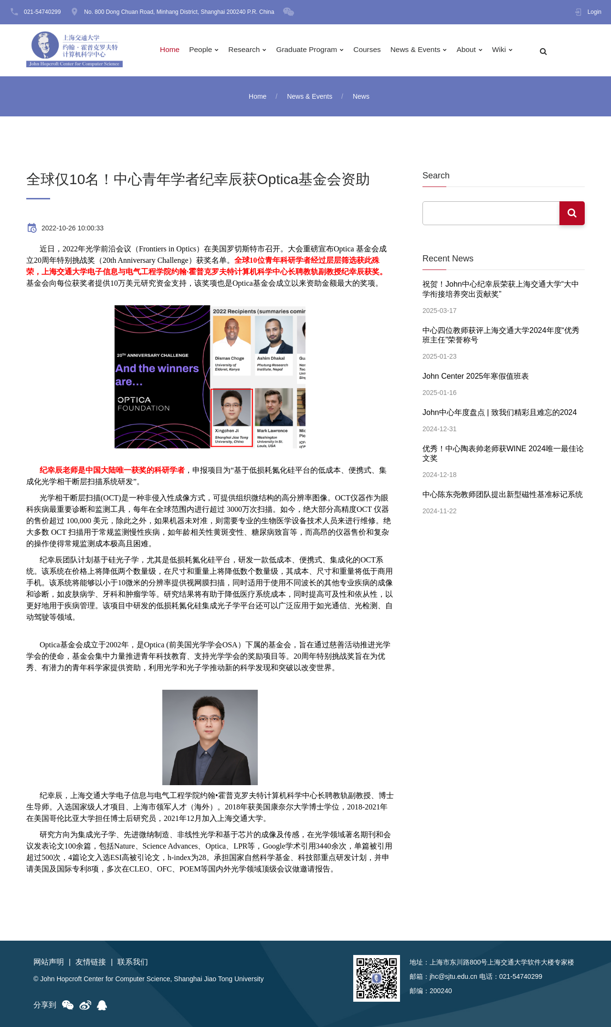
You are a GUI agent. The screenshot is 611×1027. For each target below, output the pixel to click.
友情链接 (90, 962)
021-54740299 (42, 12)
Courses (374, 50)
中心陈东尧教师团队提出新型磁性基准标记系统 (502, 490)
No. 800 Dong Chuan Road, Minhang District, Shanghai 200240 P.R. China (179, 12)
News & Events (424, 50)
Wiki (510, 50)
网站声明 (48, 962)
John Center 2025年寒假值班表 (475, 374)
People (204, 50)
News (361, 96)
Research (248, 50)
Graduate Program (312, 50)
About (476, 50)
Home (172, 50)
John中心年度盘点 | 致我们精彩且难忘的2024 (499, 409)
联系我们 (132, 962)
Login (594, 12)
